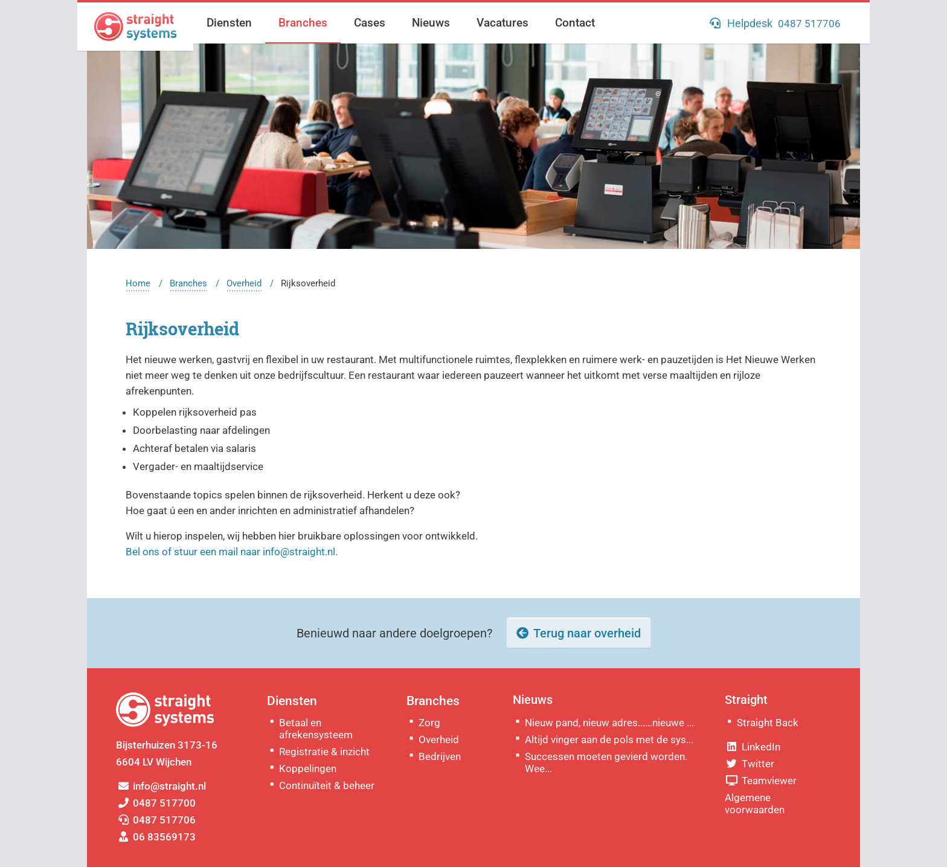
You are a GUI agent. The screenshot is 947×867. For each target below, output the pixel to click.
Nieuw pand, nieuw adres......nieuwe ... (609, 723)
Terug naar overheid (587, 633)
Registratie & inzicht (324, 752)
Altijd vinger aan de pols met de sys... (609, 739)
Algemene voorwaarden (755, 803)
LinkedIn (752, 747)
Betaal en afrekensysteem (316, 729)
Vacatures (502, 23)
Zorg (429, 723)
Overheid (244, 283)
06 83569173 (156, 837)
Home (138, 283)
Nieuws (431, 23)
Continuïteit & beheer (326, 785)
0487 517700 (156, 803)
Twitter (749, 764)
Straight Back (767, 723)
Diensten (229, 23)
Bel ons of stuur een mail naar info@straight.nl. (232, 552)
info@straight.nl (161, 786)
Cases (369, 23)
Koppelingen (307, 768)
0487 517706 (156, 820)
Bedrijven (440, 756)
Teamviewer (761, 781)
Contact (575, 23)
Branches (302, 23)
